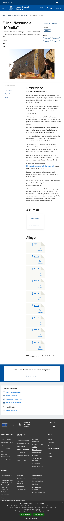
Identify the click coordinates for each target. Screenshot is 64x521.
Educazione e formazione (36, 440)
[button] (32, 518)
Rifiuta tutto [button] (39, 514)
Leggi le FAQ (20, 486)
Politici (3, 451)
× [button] (62, 502)
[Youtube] (50, 8)
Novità (10, 15)
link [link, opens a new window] (48, 511)
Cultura (24, 15)
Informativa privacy (37, 481)
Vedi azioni (55, 23)
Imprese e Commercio (23, 450)
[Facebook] (46, 8)
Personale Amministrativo (5, 455)
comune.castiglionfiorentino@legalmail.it (13, 500)
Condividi (47, 23)
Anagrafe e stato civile (23, 441)
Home (3, 15)
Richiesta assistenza (22, 489)
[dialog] (32, 511)
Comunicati (17, 15)
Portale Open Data (37, 467)
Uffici (2, 445)
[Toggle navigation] (3, 8)
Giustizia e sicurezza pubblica (38, 445)
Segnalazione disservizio (20, 482)
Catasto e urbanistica (23, 455)
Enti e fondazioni (5, 448)
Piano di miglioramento (38, 492)
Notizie (50, 439)
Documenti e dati (6, 460)
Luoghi (50, 454)
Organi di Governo (6, 439)
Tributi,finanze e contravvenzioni (37, 451)
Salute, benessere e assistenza (37, 459)
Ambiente (35, 455)
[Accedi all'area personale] (57, 2)
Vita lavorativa (21, 447)
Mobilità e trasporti (22, 460)
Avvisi (49, 445)
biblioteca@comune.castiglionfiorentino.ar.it (40, 166)
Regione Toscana (7, 2)
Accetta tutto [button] (25, 514)
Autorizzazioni (36, 464)
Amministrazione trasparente (37, 477)
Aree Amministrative (7, 442)
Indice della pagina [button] (10, 85)
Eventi (50, 457)
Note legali (35, 484)
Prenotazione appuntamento (21, 477)
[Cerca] (61, 8)
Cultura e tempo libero (23, 444)
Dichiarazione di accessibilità (36, 488)
